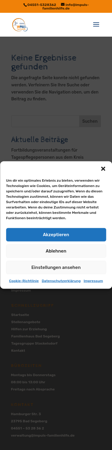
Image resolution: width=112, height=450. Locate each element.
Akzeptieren (56, 234)
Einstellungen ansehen (56, 267)
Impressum (93, 280)
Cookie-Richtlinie (24, 280)
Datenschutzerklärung (61, 280)
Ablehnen (56, 251)
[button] (103, 169)
